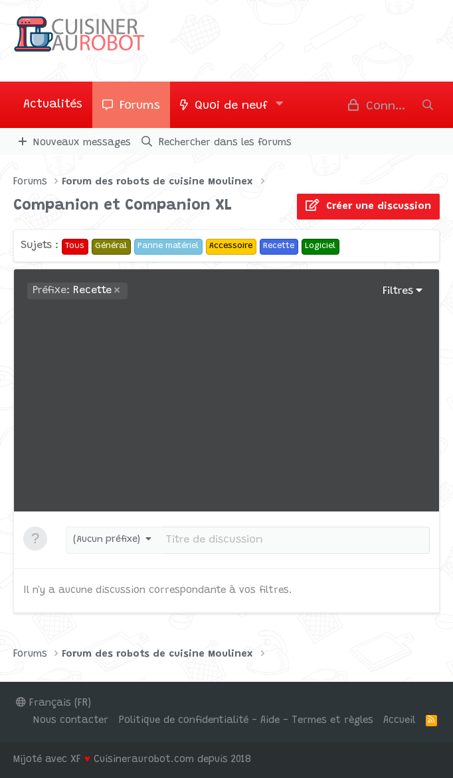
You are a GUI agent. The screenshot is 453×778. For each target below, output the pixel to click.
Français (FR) (53, 703)
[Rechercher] (428, 105)
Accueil (399, 721)
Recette (72, 290)
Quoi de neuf (231, 106)
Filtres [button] (398, 291)
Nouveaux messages (82, 143)
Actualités (52, 105)
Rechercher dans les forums (225, 143)
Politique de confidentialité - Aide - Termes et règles (246, 721)
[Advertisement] (226, 398)
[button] (279, 105)
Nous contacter (70, 721)
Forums (140, 106)
